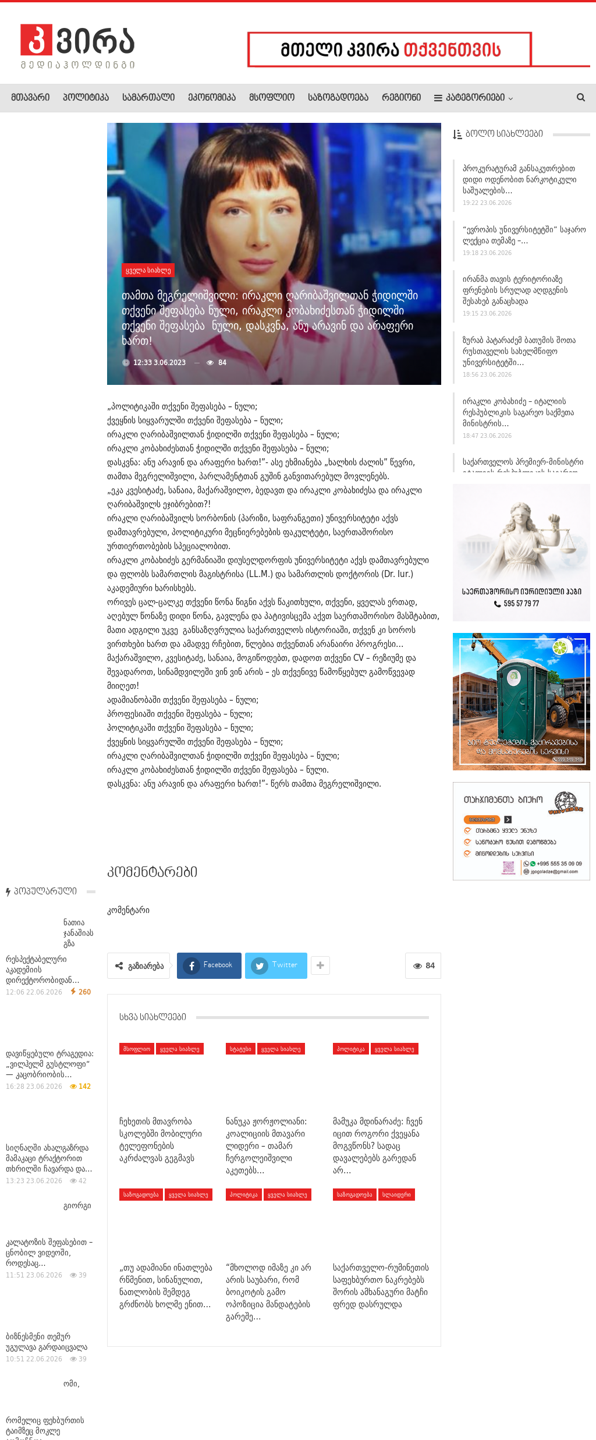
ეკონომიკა (212, 98)
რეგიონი (401, 98)
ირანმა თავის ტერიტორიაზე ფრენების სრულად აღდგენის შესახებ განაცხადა (515, 295)
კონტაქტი (134, 1395)
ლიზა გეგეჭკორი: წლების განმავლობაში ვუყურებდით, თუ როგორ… (44, 1043)
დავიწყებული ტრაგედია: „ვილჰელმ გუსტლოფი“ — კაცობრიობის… (50, 307)
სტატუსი (240, 1048)
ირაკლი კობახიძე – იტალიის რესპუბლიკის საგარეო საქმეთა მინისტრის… (518, 417)
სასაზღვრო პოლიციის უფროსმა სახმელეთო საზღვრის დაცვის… (45, 856)
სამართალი (148, 98)
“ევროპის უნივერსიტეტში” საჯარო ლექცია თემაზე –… (524, 240)
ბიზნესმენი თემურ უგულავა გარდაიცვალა (46, 584)
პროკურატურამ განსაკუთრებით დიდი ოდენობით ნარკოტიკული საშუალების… (520, 184)
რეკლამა (86, 1395)
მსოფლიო (272, 98)
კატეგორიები (469, 98)
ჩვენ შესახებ (31, 1395)
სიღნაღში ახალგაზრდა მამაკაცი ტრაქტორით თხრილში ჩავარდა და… (49, 401)
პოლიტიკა (86, 98)
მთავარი (30, 98)
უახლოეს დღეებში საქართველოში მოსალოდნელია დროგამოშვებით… (39, 956)
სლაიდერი (396, 1194)
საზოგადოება (338, 98)
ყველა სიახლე (148, 269)
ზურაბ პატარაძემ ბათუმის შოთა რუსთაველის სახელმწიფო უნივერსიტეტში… (519, 356)
